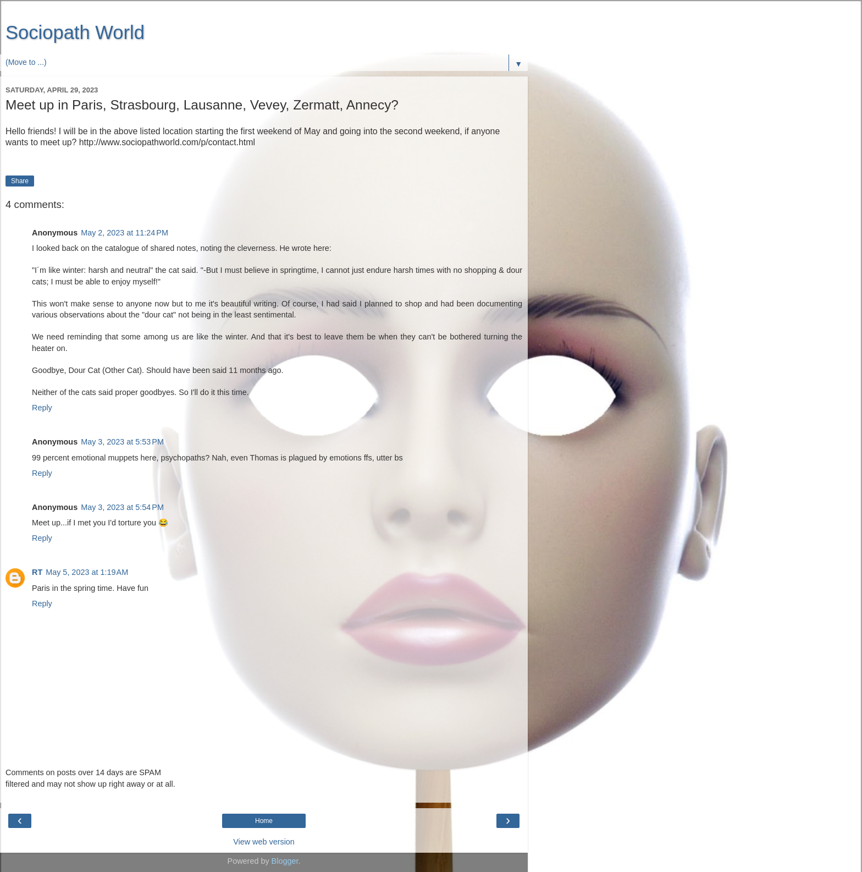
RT (37, 572)
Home (264, 821)
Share (20, 181)
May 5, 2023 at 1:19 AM (87, 572)
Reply (42, 407)
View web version (264, 841)
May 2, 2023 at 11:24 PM (124, 232)
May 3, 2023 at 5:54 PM (122, 507)
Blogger (285, 861)
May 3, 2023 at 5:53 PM (122, 441)
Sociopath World (75, 32)
